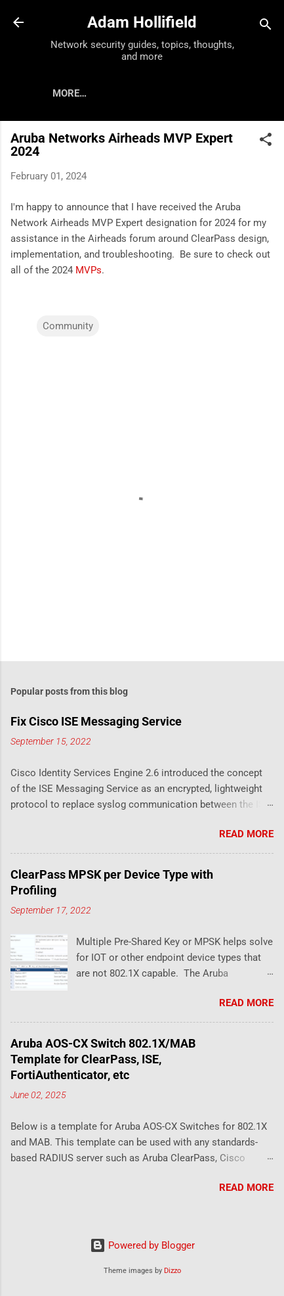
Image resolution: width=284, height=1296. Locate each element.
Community (68, 326)
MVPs (88, 270)
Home (66, 93)
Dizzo (172, 1270)
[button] (266, 141)
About (120, 93)
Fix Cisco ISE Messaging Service (96, 721)
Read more (246, 834)
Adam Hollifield (142, 22)
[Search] (266, 27)
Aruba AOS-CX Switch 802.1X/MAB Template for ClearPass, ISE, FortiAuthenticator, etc (102, 1059)
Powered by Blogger (142, 1245)
